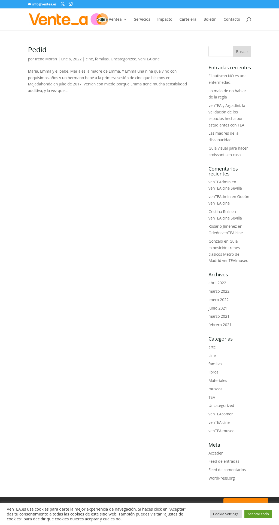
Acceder (215, 453)
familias (102, 58)
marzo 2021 (218, 316)
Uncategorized (123, 58)
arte (212, 347)
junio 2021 (217, 308)
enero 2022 (218, 299)
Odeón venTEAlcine (225, 232)
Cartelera (187, 19)
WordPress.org (221, 478)
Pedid (37, 49)
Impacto (164, 19)
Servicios (142, 19)
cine (89, 58)
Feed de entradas (223, 461)
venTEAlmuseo (221, 430)
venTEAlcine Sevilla (225, 188)
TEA (211, 397)
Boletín (210, 19)
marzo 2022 (218, 291)
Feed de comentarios (227, 469)
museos (215, 388)
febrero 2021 (220, 324)
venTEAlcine (149, 58)
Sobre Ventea (109, 19)
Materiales (217, 380)
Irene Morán (46, 58)
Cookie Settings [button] (225, 513)
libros (213, 372)
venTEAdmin (219, 181)
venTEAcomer (220, 413)
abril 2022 (217, 282)
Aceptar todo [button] (258, 513)
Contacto (232, 19)
